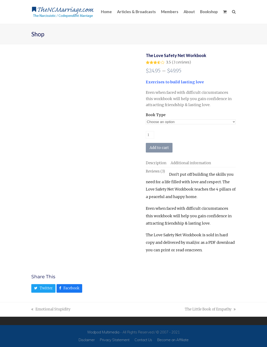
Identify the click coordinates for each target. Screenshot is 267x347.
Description (156, 163)
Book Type (156, 115)
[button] (225, 12)
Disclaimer (86, 340)
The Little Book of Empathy (210, 309)
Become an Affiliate (173, 340)
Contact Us (143, 340)
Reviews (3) (155, 171)
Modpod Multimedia (103, 332)
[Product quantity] (150, 135)
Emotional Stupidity (51, 309)
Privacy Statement (115, 340)
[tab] (156, 163)
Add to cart (159, 147)
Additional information (191, 163)
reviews (181, 62)
